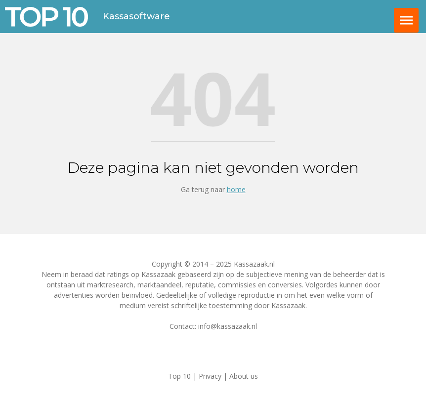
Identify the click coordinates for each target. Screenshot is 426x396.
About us (243, 376)
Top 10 (179, 376)
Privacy (210, 376)
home (236, 189)
